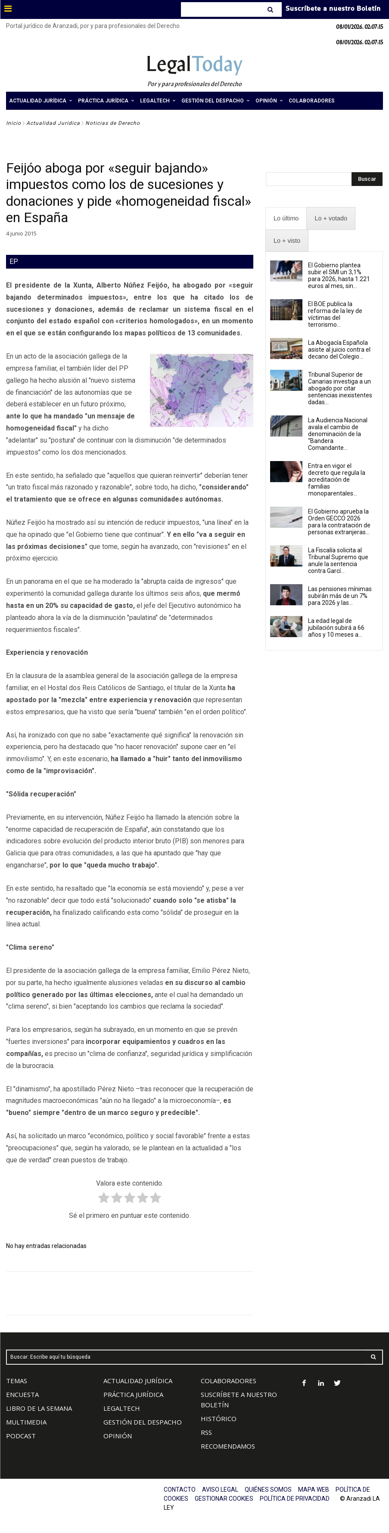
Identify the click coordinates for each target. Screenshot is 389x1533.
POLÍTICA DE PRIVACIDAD (295, 1498)
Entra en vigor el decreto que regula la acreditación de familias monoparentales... (336, 479)
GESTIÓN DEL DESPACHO (142, 1422)
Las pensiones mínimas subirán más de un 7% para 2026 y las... (340, 595)
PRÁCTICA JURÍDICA (133, 1394)
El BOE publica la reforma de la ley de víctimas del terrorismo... (335, 314)
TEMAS (16, 1380)
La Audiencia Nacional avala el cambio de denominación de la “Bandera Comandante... (337, 434)
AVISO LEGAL (220, 1489)
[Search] (271, 9)
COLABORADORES (228, 1380)
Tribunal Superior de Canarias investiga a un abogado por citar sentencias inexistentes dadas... (340, 388)
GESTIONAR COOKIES (224, 1498)
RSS (206, 1432)
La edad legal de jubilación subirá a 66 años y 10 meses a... (336, 627)
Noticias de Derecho (112, 123)
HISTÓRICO (219, 1418)
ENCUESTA (22, 1394)
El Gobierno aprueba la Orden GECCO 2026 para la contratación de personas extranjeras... (339, 522)
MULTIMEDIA (26, 1422)
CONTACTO (180, 1489)
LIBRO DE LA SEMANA (39, 1408)
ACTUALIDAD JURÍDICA (137, 1380)
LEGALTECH (121, 1408)
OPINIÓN (117, 1435)
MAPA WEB (313, 1489)
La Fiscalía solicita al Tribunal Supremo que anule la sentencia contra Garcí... (338, 560)
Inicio (13, 123)
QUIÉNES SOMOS (268, 1489)
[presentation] (286, 218)
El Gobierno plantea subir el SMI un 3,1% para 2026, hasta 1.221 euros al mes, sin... (339, 275)
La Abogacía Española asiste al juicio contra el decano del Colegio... (339, 349)
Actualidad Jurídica (53, 123)
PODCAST (21, 1435)
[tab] (286, 218)
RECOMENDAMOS (228, 1446)
